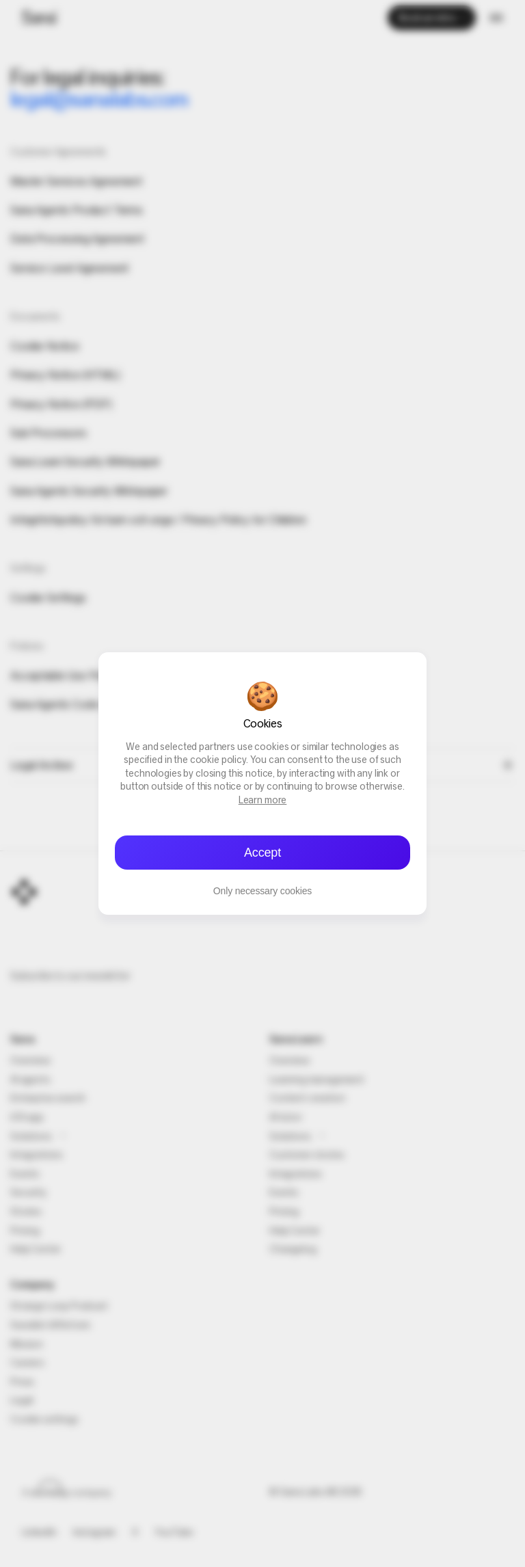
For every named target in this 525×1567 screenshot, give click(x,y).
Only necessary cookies (262, 890)
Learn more (263, 801)
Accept (262, 852)
